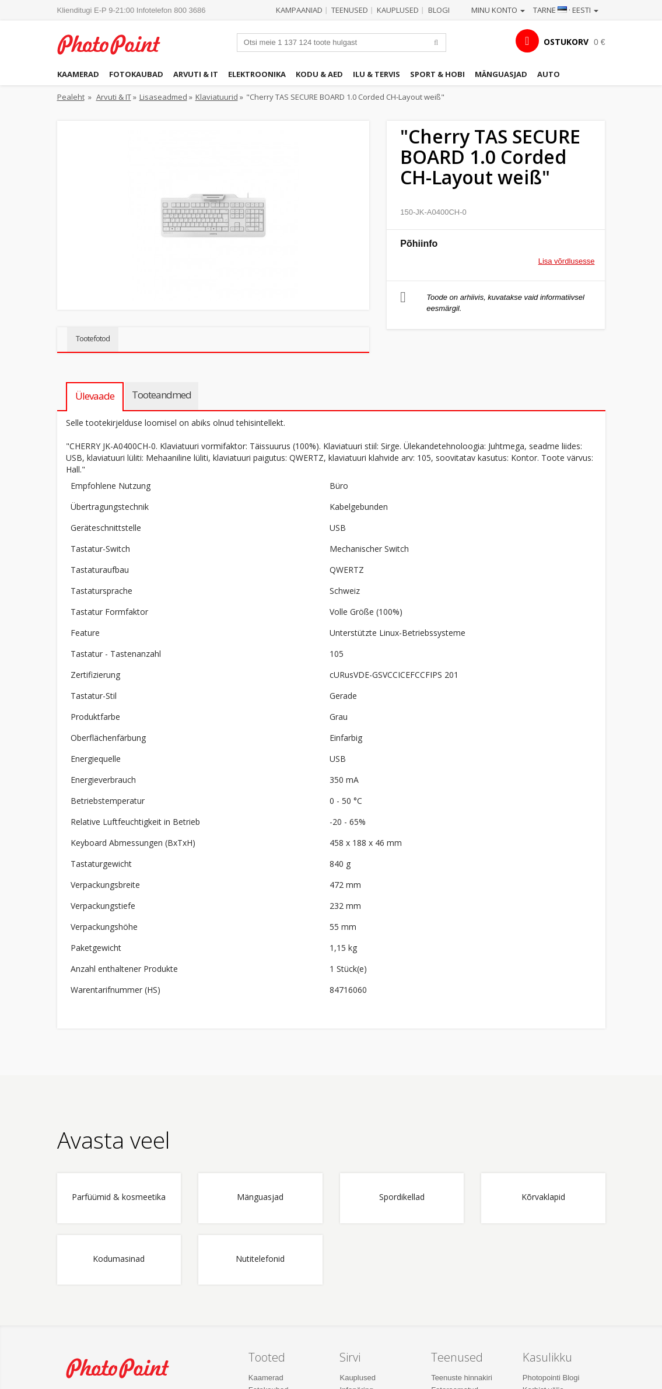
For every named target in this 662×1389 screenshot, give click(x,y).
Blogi (439, 10)
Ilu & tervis (376, 74)
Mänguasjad (501, 74)
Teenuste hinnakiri (461, 1377)
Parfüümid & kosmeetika (119, 1197)
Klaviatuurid (216, 97)
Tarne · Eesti (565, 10)
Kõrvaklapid (543, 1197)
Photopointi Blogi (551, 1377)
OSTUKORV (566, 41)
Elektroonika (257, 74)
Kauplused (398, 10)
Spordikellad (402, 1197)
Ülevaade (94, 396)
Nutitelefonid (260, 1259)
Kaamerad (78, 74)
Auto (548, 74)
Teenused (349, 10)
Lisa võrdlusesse (566, 261)
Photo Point (124, 1368)
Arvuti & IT (195, 74)
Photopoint (115, 44)
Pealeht (71, 97)
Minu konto (498, 10)
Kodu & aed (319, 74)
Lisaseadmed (163, 97)
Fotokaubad (136, 74)
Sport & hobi (437, 74)
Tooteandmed (161, 394)
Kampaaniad (299, 10)
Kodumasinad (119, 1259)
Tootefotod (93, 338)
